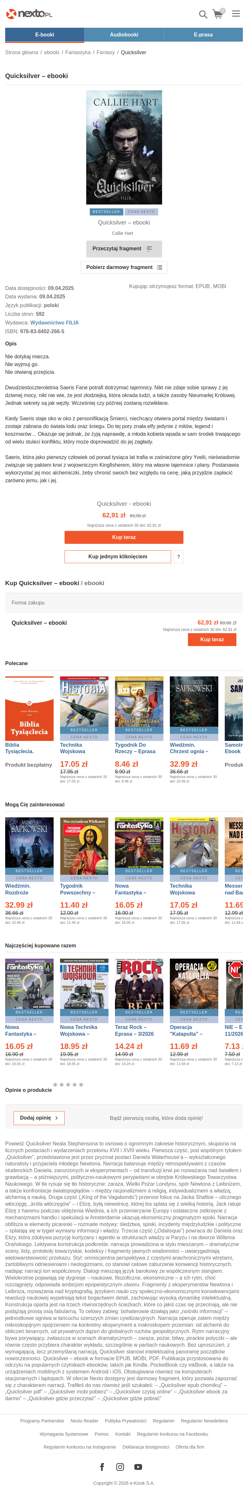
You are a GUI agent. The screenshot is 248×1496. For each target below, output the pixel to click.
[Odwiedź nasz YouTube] (138, 1467)
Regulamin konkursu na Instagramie (80, 1447)
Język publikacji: (24, 305)
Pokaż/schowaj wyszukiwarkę (203, 14)
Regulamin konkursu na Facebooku (172, 1434)
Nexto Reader (84, 1420)
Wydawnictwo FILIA (54, 322)
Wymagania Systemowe (64, 1434)
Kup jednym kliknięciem (117, 556)
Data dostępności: (26, 288)
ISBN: (12, 331)
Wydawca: (17, 322)
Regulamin (163, 1420)
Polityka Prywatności (125, 1420)
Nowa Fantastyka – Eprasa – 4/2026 (24, 1033)
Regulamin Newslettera (204, 1420)
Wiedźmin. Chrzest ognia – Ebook (189, 751)
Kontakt (122, 1434)
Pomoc (102, 1434)
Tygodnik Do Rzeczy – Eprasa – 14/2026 (135, 751)
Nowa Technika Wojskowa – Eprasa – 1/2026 (79, 1033)
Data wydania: (22, 296)
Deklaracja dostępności (145, 1447)
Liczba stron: (20, 314)
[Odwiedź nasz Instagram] (120, 1467)
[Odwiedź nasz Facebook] (102, 1467)
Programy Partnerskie (42, 1420)
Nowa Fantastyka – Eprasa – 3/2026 (134, 892)
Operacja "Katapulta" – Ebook (186, 1033)
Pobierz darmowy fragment (119, 267)
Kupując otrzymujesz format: (161, 286)
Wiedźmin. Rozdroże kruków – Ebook (25, 892)
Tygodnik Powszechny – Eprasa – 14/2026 (81, 892)
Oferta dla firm (190, 1447)
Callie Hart (122, 233)
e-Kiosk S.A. (142, 1483)
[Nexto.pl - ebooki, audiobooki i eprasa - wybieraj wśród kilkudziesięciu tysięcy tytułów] (29, 14)
